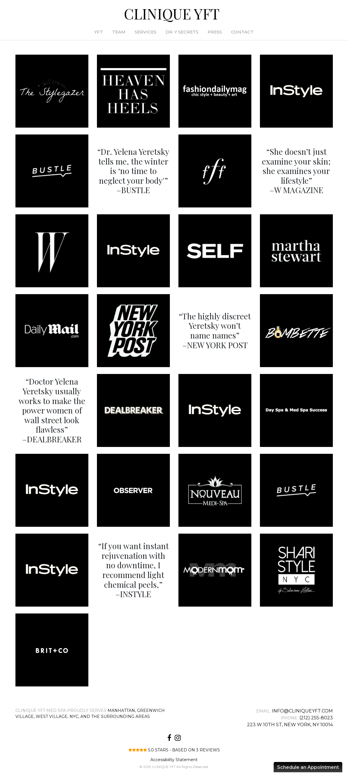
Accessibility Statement (174, 759)
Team (119, 32)
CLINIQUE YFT (172, 13)
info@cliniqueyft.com (302, 711)
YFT (98, 32)
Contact (242, 32)
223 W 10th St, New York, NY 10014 (290, 724)
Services (145, 32)
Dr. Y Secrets (182, 32)
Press (215, 32)
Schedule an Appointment (308, 767)
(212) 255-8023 (316, 717)
